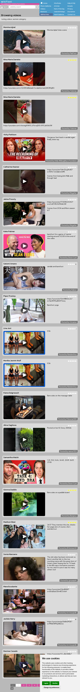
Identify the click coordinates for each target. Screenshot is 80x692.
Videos (42, 9)
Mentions (43, 11)
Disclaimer (71, 11)
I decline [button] (55, 683)
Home (45, 3)
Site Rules (57, 3)
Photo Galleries (45, 6)
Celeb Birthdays (59, 11)
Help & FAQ (71, 3)
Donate (70, 6)
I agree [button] (46, 683)
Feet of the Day (59, 9)
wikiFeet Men (44, 14)
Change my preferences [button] (51, 687)
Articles (56, 6)
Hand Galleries (59, 14)
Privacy (70, 9)
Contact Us (71, 14)
